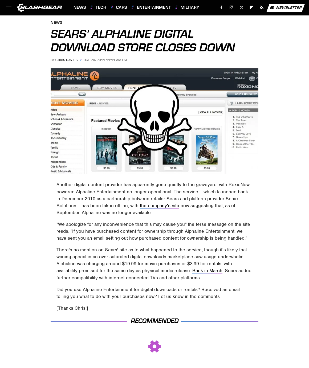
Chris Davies (66, 60)
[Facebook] (221, 7)
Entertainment (154, 7)
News (80, 7)
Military (190, 7)
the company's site (159, 205)
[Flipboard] (251, 7)
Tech (101, 7)
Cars (121, 7)
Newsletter (285, 7)
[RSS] (262, 7)
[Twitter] (241, 7)
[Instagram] (231, 7)
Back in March (207, 270)
